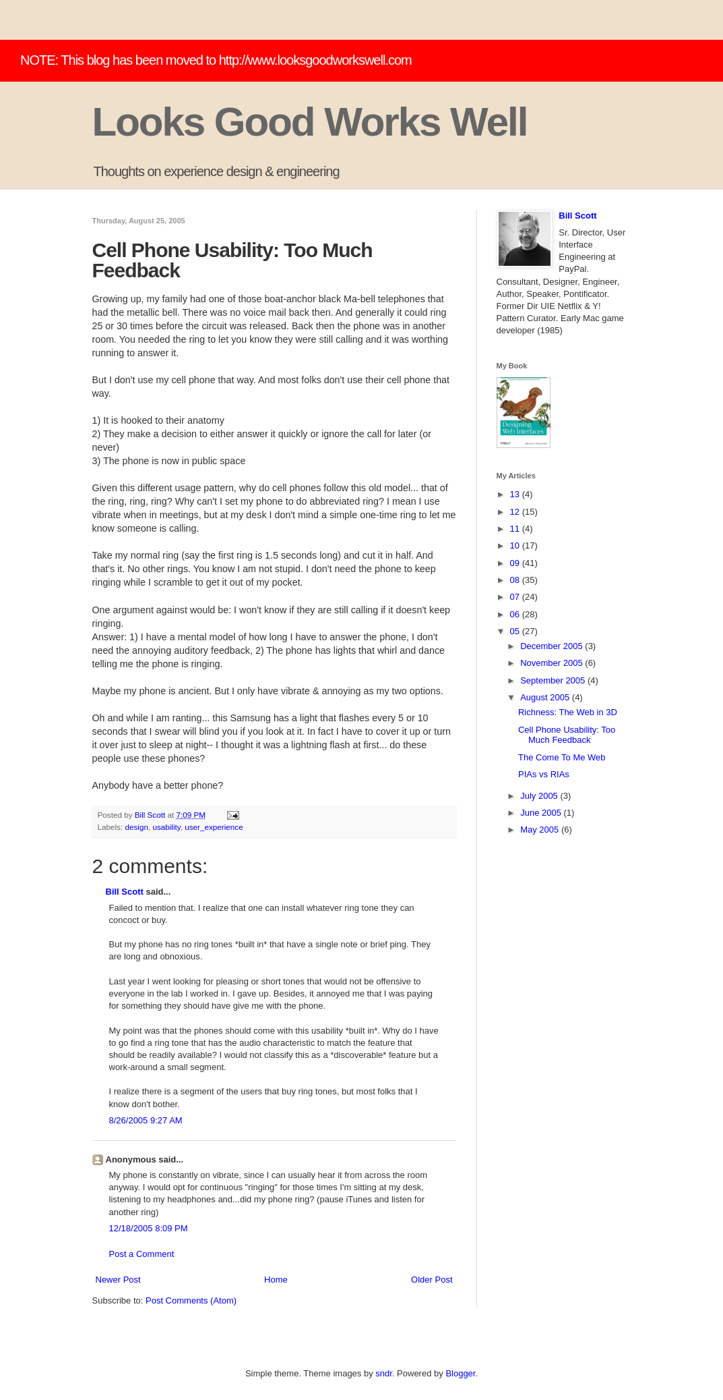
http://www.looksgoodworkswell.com (315, 60)
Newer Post (118, 1280)
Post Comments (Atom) (191, 1300)
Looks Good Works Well (310, 121)
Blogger (460, 1373)
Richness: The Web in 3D (567, 712)
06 (516, 614)
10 (516, 545)
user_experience (214, 826)
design (136, 826)
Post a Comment (142, 1254)
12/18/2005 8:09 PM (148, 1228)
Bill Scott (125, 892)
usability (166, 826)
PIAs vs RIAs (543, 774)
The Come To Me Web (562, 757)
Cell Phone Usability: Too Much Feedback (566, 735)
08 (516, 580)
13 (516, 494)
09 (516, 563)
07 (516, 597)
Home (276, 1280)
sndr (383, 1373)
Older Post (431, 1280)
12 (516, 512)
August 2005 (546, 697)
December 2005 (552, 646)
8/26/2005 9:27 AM (146, 1120)
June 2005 (541, 813)
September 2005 (554, 680)
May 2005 (540, 829)
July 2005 (540, 796)
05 (516, 631)
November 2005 (552, 663)
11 (516, 529)
